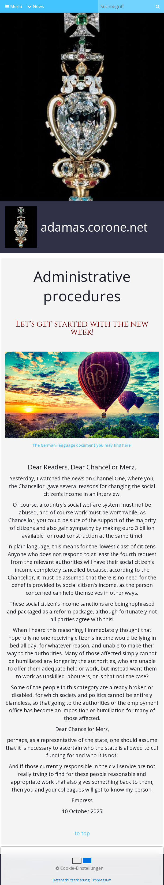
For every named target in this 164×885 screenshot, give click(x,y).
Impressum (70, 862)
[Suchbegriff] (124, 6)
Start (12, 862)
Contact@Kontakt (38, 862)
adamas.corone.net (94, 227)
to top (82, 833)
